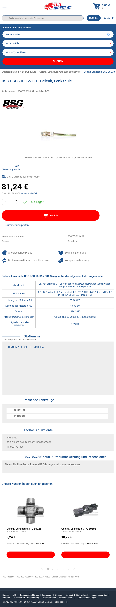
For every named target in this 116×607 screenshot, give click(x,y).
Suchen (93, 18)
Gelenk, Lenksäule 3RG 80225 (24, 528)
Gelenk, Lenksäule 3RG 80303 (78, 528)
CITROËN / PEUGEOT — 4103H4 (25, 347)
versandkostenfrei (29, 193)
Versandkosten (37, 543)
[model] (58, 43)
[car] (58, 52)
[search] (43, 18)
